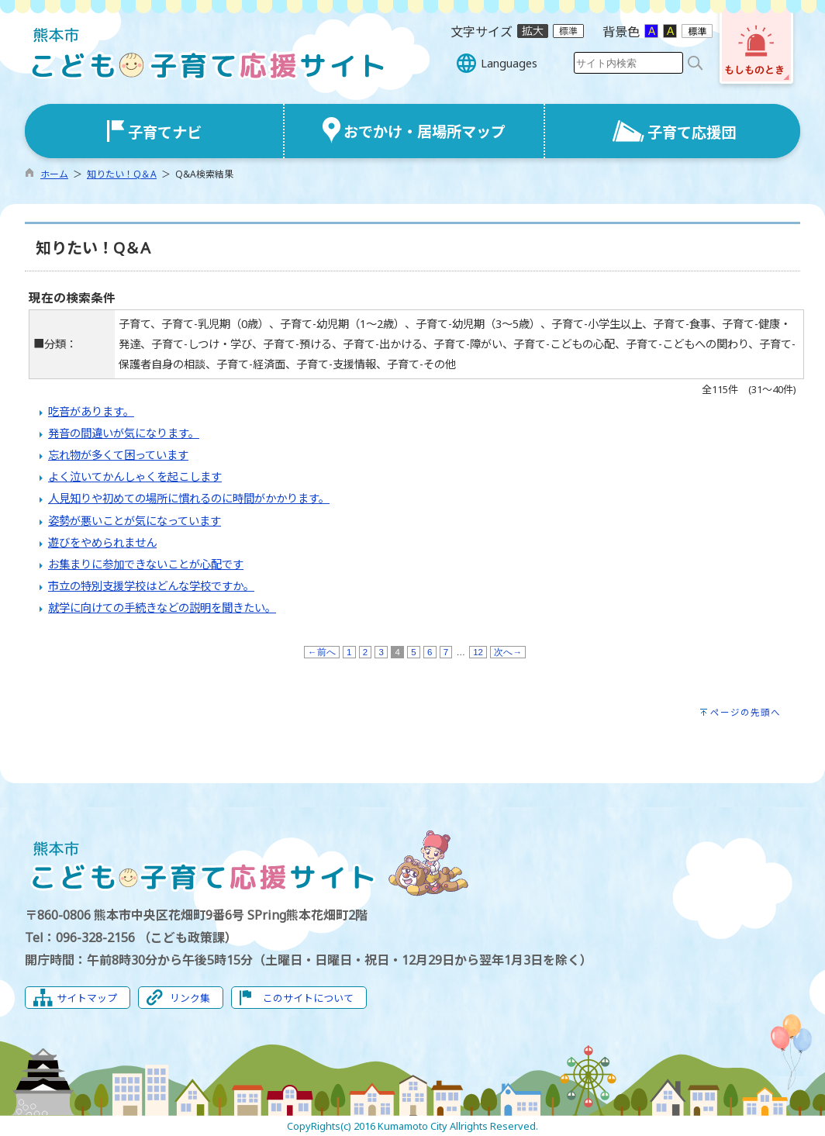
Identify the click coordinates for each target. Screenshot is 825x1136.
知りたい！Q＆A (122, 174)
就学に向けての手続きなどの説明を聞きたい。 (162, 607)
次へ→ (508, 652)
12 (478, 652)
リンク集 (190, 998)
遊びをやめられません (102, 542)
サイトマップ (87, 998)
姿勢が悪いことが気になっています (134, 520)
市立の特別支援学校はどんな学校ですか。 (151, 585)
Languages (509, 63)
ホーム (54, 174)
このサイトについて (308, 998)
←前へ (321, 652)
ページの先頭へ (745, 712)
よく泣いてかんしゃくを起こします (135, 476)
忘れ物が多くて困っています (118, 454)
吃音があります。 (91, 411)
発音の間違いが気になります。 (123, 433)
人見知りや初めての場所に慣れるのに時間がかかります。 (189, 498)
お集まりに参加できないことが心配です (145, 564)
